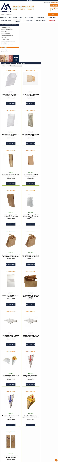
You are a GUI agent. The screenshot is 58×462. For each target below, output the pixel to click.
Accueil (3, 448)
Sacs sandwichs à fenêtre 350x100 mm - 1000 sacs (28, 137)
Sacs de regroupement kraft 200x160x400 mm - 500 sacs (48, 137)
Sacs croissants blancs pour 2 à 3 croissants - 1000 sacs (28, 57)
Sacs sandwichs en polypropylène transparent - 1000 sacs (48, 97)
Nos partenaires (4, 451)
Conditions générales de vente (7, 450)
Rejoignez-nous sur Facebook (29, 445)
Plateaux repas (4, 43)
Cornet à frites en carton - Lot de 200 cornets (28, 338)
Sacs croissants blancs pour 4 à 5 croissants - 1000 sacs (28, 97)
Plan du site (32, 450)
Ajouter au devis (28, 65)
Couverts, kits (3, 37)
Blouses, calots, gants (5, 31)
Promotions (52, 20)
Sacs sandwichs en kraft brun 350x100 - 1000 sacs (28, 418)
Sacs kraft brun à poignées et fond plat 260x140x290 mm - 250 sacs (28, 217)
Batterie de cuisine (17, 17)
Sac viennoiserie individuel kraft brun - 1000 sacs (48, 57)
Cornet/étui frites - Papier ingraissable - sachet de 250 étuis (48, 378)
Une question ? (47, 2)
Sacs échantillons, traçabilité (6, 45)
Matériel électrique (6, 20)
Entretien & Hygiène (41, 20)
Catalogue (54, 5)
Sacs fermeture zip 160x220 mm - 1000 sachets (28, 257)
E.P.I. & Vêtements (29, 20)
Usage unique (52, 17)
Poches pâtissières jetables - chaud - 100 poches (48, 338)
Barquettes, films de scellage (6, 29)
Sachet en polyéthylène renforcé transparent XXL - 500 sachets (48, 298)
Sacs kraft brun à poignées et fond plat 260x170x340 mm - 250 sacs (48, 217)
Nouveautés (3, 452)
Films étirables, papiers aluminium (8, 41)
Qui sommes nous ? (33, 448)
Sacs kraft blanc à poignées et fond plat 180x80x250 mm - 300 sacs (48, 178)
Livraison (2, 449)
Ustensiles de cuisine (5, 17)
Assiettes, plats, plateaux (6, 27)
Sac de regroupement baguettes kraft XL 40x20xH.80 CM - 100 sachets (48, 258)
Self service (40, 17)
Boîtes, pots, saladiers (5, 33)
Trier (26, 27)
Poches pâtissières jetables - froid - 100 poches (28, 378)
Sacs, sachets (4, 47)
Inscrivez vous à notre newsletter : (29, 456)
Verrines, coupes (4, 51)
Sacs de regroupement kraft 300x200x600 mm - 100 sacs (28, 177)
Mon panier (54, 9)
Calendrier (32, 452)
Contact (31, 451)
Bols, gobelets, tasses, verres (7, 35)
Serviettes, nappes (4, 49)
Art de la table (29, 17)
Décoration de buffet (5, 39)
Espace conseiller (4, 453)
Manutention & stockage (17, 20)
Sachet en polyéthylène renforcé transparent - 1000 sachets (28, 298)
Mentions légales (33, 449)
